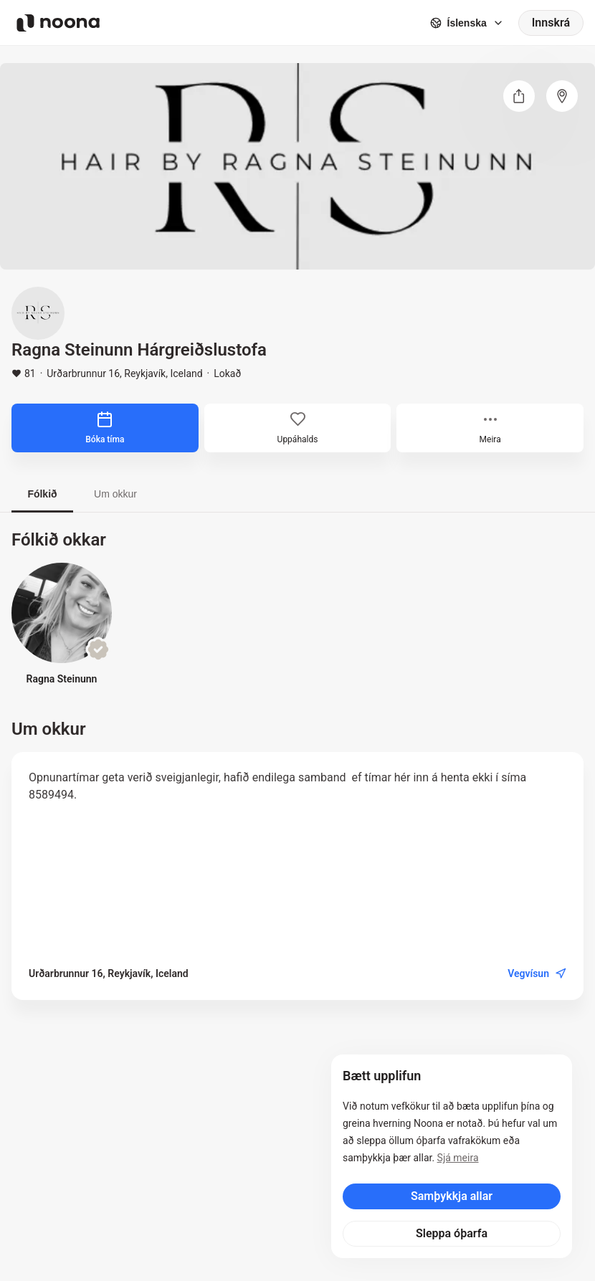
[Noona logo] (58, 23)
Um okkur (115, 494)
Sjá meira (458, 1157)
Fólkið (42, 494)
